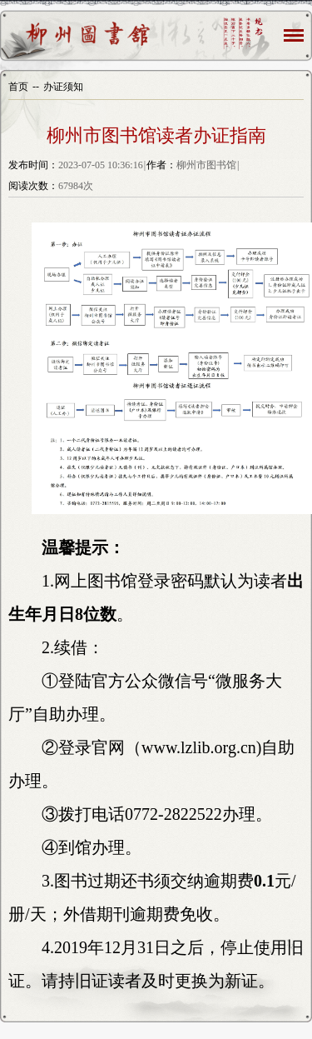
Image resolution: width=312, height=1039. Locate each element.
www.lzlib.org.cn (198, 747)
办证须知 (63, 86)
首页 (18, 86)
